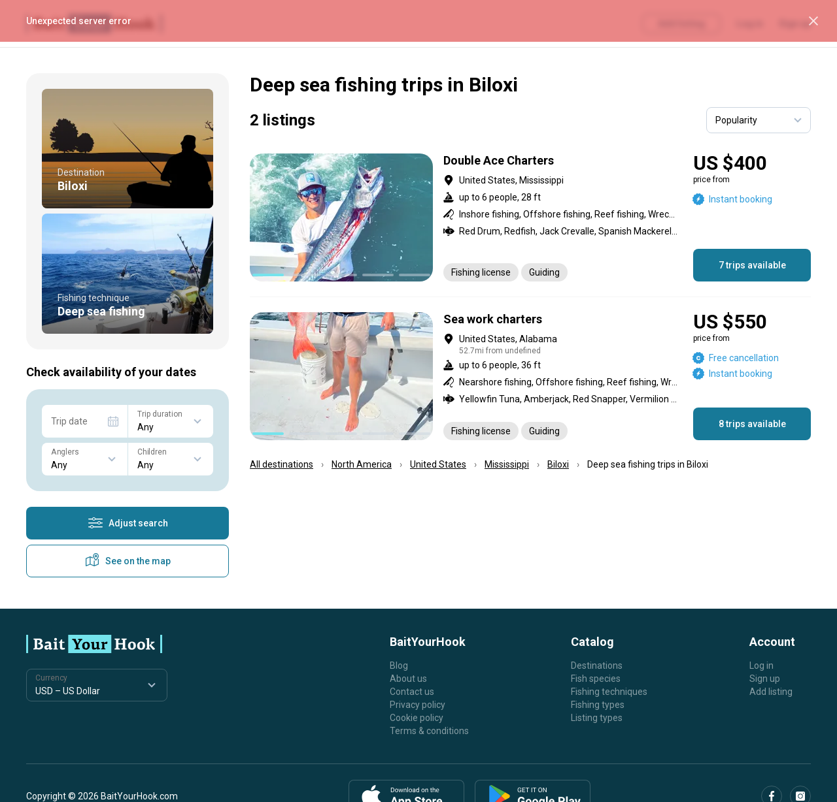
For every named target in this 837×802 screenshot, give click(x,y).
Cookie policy (416, 718)
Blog (399, 665)
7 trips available (752, 265)
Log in (761, 665)
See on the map (127, 561)
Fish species (596, 678)
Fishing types (597, 704)
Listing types (597, 718)
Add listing (771, 691)
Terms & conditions (429, 731)
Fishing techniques (609, 691)
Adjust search (128, 523)
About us (408, 678)
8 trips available (752, 424)
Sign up (764, 678)
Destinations (597, 665)
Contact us (412, 691)
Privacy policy (417, 704)
